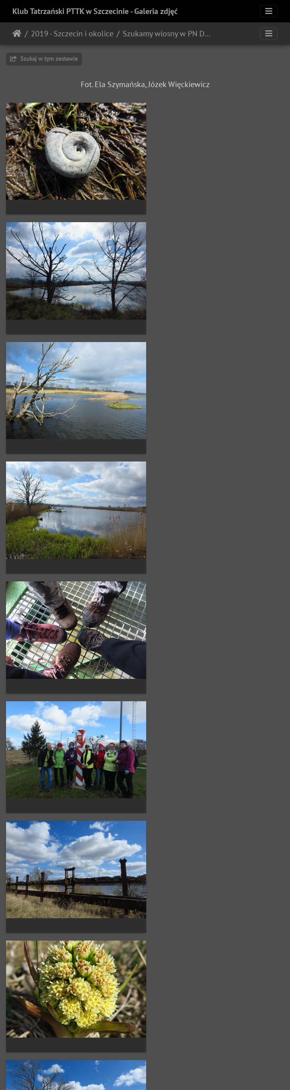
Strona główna (17, 34)
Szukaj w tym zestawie (44, 58)
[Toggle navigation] (269, 11)
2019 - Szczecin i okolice (72, 33)
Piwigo (161, 1073)
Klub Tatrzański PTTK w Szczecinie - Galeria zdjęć (95, 11)
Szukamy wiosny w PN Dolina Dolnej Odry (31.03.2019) (168, 33)
